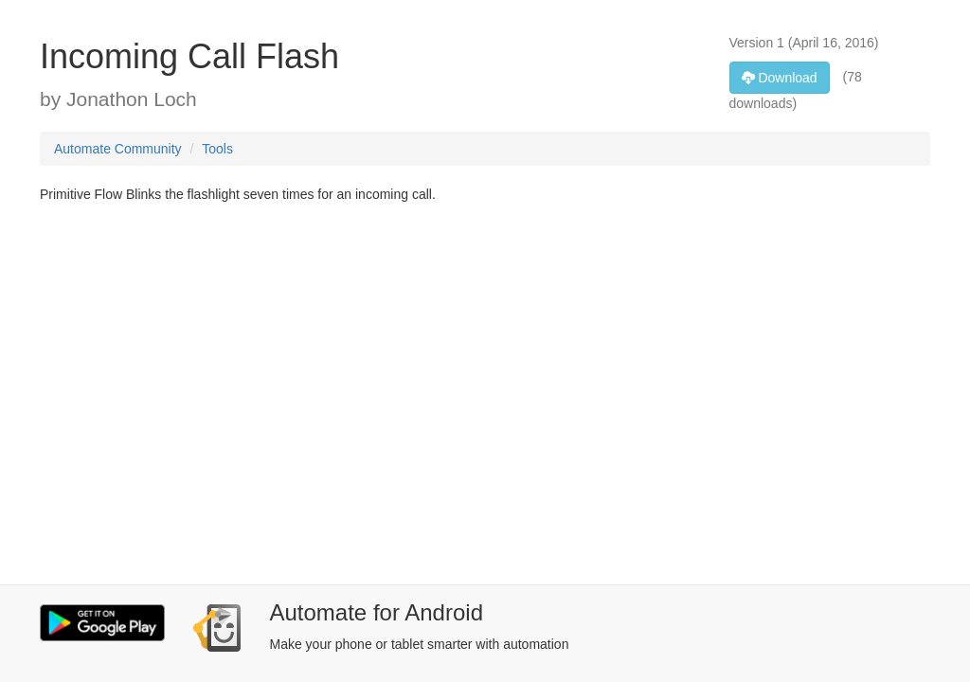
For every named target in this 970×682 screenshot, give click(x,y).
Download (779, 77)
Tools (217, 148)
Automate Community (118, 148)
